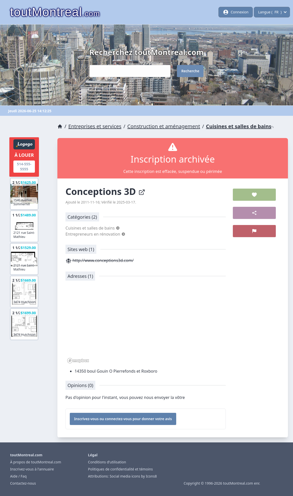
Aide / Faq (18, 476)
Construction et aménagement (163, 126)
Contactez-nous (23, 483)
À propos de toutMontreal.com (35, 462)
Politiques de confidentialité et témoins (120, 469)
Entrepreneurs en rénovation (95, 234)
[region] (145, 324)
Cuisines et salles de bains (240, 126)
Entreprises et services (94, 126)
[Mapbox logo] (78, 361)
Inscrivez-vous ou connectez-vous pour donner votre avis (123, 418)
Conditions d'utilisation (107, 462)
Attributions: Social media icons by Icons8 (122, 476)
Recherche (190, 71)
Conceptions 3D (105, 191)
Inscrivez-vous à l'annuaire (32, 469)
